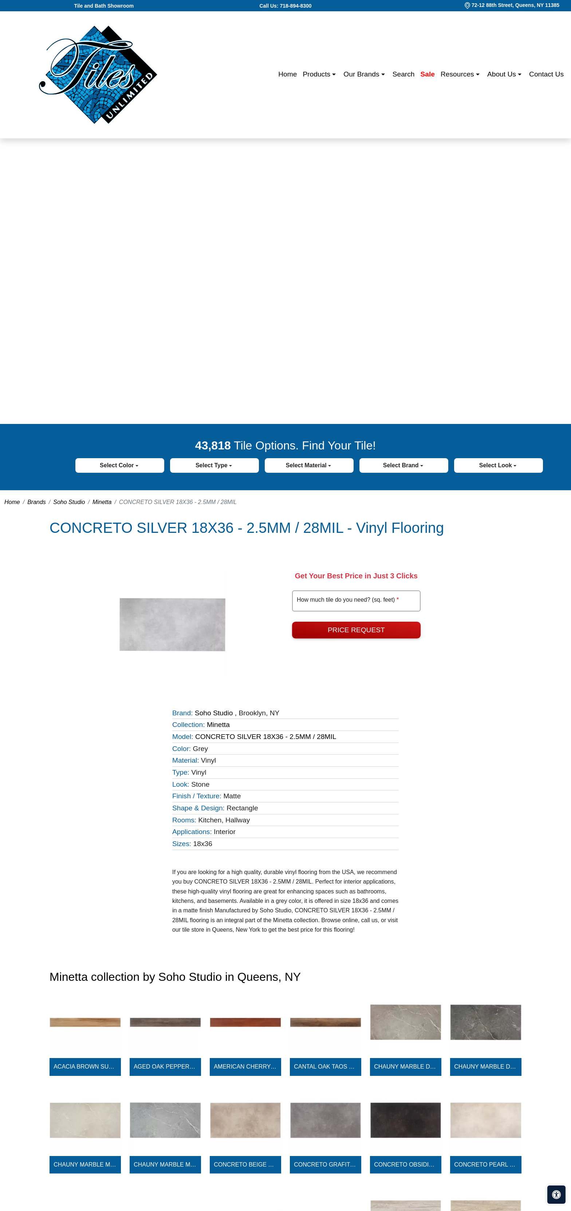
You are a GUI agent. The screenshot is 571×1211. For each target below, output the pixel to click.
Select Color (117, 465)
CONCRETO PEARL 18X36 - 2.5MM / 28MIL (485, 1164)
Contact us (546, 74)
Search (404, 74)
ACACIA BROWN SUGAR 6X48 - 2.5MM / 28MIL (85, 1066)
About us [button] (502, 74)
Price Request (356, 630)
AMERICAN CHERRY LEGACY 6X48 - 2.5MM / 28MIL (245, 1066)
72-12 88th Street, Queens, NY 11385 (515, 5)
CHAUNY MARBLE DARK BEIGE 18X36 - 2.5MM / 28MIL (405, 1066)
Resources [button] (458, 74)
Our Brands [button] (362, 74)
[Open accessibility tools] (556, 1195)
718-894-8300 (295, 6)
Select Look (496, 465)
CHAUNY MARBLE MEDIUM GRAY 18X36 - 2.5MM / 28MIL (165, 1164)
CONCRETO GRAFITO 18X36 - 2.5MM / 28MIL (325, 1164)
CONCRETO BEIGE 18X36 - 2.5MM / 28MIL (245, 1164)
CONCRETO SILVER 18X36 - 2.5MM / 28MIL (265, 736)
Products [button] (317, 74)
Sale (428, 74)
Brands (36, 502)
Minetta (101, 502)
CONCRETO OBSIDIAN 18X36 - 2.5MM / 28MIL (405, 1164)
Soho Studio (69, 502)
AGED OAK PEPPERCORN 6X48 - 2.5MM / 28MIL (165, 1066)
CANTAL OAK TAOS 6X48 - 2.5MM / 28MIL (325, 1066)
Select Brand (401, 465)
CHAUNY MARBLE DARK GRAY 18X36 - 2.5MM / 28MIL (485, 1066)
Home (287, 74)
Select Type (212, 465)
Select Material (307, 465)
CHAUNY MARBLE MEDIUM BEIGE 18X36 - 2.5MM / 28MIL (85, 1164)
